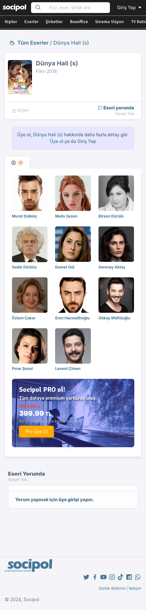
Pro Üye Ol (36, 431)
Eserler (31, 21)
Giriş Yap (130, 7)
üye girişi (69, 499)
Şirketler (54, 21)
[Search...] (77, 7)
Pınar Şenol (22, 368)
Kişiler (11, 21)
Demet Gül (64, 267)
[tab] (17, 162)
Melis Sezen (66, 216)
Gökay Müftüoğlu (114, 318)
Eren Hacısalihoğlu (72, 318)
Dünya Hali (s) (71, 43)
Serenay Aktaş (111, 267)
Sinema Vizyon (109, 21)
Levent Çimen (67, 368)
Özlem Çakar (24, 318)
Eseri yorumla (116, 107)
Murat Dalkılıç (24, 216)
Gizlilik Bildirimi (111, 588)
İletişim (135, 588)
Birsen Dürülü (111, 216)
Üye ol (56, 141)
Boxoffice (79, 21)
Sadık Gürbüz (24, 267)
